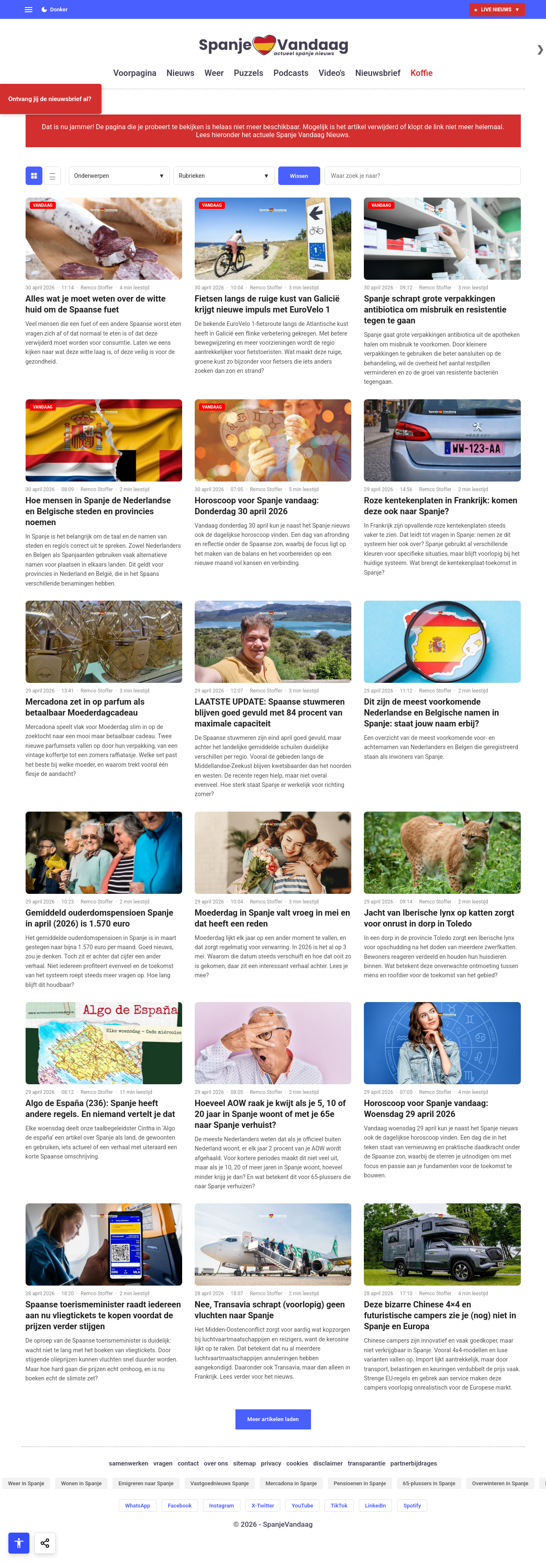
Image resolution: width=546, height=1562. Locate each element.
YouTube (302, 1505)
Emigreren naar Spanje (145, 1483)
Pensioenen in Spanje (360, 1483)
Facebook (180, 1505)
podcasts (290, 73)
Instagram (221, 1505)
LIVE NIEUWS (497, 9)
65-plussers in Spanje (429, 1483)
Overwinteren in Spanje (500, 1483)
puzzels (248, 73)
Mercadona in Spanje (291, 1483)
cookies (297, 1463)
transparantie (366, 1463)
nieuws (180, 73)
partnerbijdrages (413, 1463)
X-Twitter (263, 1505)
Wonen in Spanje (81, 1483)
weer (214, 73)
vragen (163, 1463)
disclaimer (328, 1463)
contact (188, 1463)
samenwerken (128, 1463)
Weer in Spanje (26, 1483)
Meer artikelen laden (273, 1419)
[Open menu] (28, 10)
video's (332, 73)
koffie (421, 73)
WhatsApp (137, 1505)
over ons (216, 1463)
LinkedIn (375, 1505)
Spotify (412, 1505)
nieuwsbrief (377, 73)
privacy (271, 1463)
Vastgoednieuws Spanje (220, 1483)
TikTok (339, 1505)
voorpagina (135, 73)
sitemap (244, 1463)
